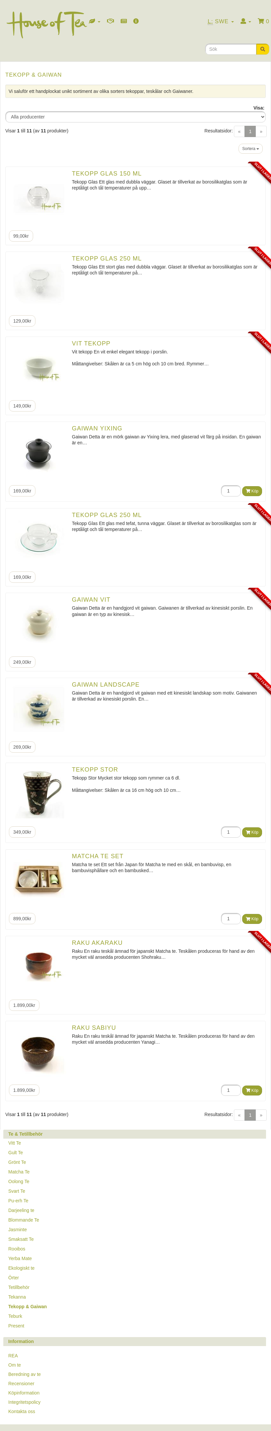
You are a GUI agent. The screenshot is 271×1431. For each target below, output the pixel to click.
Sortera (250, 148)
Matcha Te (18, 1171)
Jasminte (17, 1229)
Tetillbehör (18, 1287)
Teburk (15, 1316)
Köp (252, 491)
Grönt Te (17, 1162)
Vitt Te (14, 1143)
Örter (13, 1277)
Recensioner (21, 1383)
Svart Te (16, 1191)
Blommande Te (23, 1220)
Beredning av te (24, 1374)
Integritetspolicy (24, 1402)
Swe (221, 21)
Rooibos (16, 1248)
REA (13, 1355)
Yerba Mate (20, 1258)
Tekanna (17, 1297)
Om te (14, 1365)
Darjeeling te (21, 1210)
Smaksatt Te (21, 1239)
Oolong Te (18, 1181)
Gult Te (15, 1152)
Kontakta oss (21, 1411)
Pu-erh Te (18, 1200)
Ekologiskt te (21, 1268)
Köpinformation (23, 1392)
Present (16, 1325)
